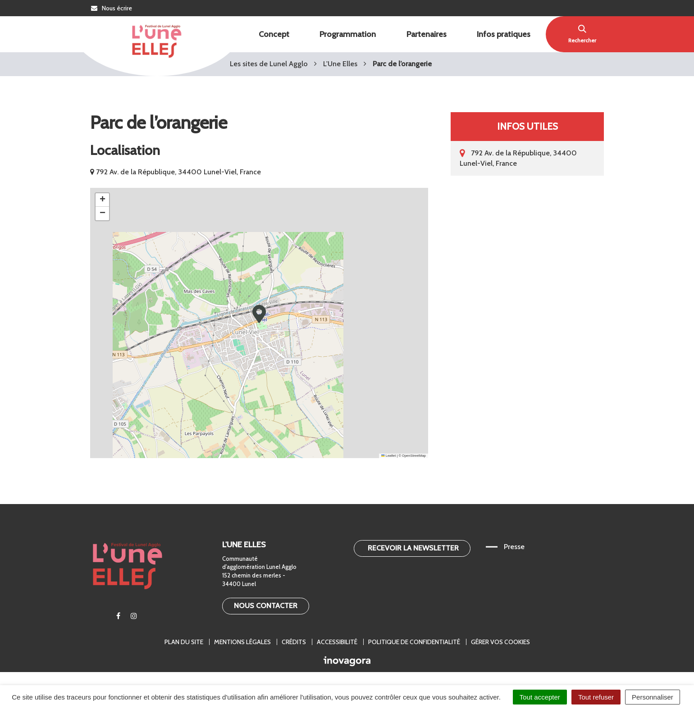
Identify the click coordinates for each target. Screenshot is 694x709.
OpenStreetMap (414, 456)
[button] (259, 314)
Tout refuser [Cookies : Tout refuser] (596, 697)
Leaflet (388, 456)
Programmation (348, 34)
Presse (514, 546)
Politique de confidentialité (414, 642)
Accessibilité (337, 642)
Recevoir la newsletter (413, 548)
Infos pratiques (503, 34)
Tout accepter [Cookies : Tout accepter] (540, 697)
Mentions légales (242, 642)
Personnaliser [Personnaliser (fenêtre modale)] (652, 697)
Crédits (294, 642)
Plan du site (183, 642)
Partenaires (426, 34)
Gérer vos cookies (500, 642)
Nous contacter (265, 605)
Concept (274, 34)
